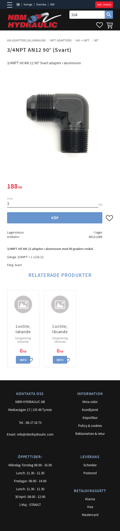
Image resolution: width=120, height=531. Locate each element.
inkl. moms (104, 5)
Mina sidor (90, 402)
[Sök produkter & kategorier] (87, 14)
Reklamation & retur (90, 434)
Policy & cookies (90, 426)
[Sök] (109, 15)
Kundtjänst (90, 410)
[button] (11, 5)
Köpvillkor (90, 418)
